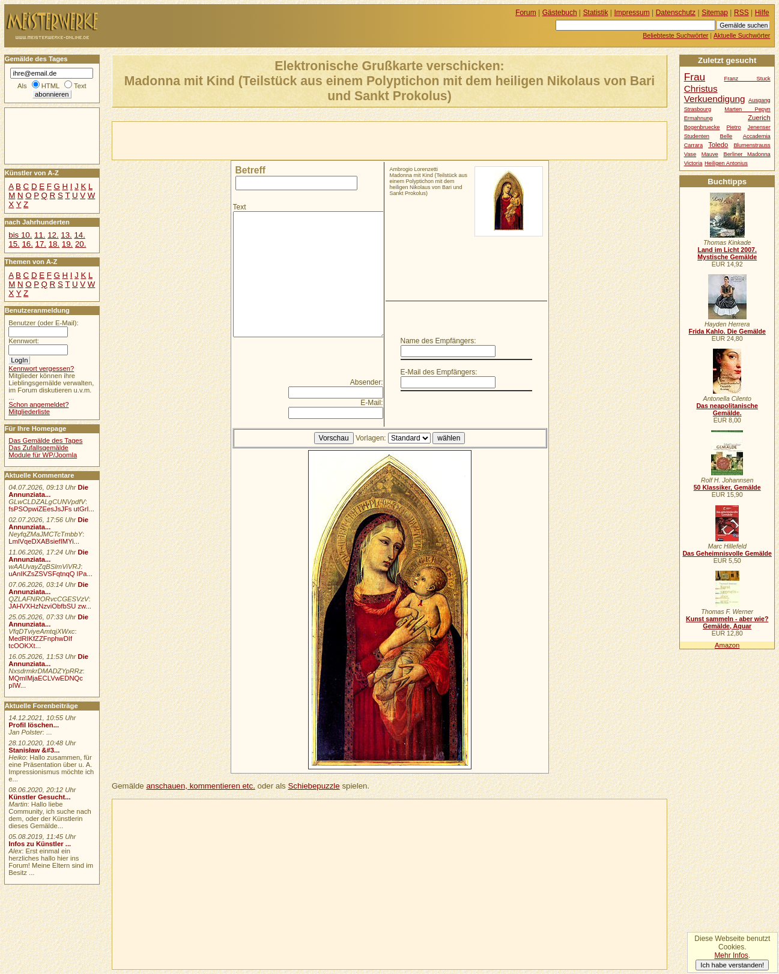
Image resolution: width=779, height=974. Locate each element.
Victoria (693, 163)
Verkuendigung (714, 99)
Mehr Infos (731, 955)
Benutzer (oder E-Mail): (43, 322)
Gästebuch (559, 12)
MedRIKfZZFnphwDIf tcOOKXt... (40, 642)
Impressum (632, 12)
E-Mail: (371, 402)
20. (80, 243)
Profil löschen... (33, 725)
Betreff (250, 170)
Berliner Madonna (746, 154)
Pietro (733, 127)
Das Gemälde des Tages (45, 440)
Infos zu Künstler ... (39, 843)
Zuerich (759, 117)
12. (52, 234)
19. (67, 243)
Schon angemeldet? (38, 404)
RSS (741, 12)
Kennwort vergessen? (41, 368)
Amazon (727, 645)
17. (40, 243)
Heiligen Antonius (726, 163)
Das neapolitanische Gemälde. (727, 409)
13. (66, 234)
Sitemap (715, 12)
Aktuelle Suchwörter (742, 35)
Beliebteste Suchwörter (675, 35)
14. (79, 234)
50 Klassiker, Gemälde (727, 487)
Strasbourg (697, 109)
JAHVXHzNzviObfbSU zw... (49, 606)
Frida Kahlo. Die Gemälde (727, 331)
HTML (50, 85)
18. (54, 243)
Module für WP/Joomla (42, 454)
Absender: (366, 382)
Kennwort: (23, 340)
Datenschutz (676, 12)
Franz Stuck (747, 79)
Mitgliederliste (29, 411)
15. (13, 243)
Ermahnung (698, 118)
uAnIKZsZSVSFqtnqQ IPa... (50, 573)
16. (27, 243)
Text (239, 207)
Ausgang (759, 100)
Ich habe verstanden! (732, 965)
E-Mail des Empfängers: (439, 372)
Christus (701, 88)
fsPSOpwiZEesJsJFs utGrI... (51, 509)
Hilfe (762, 12)
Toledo (718, 144)
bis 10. (20, 234)
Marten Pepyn (747, 109)
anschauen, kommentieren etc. (200, 785)
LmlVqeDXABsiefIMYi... (43, 541)
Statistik (595, 12)
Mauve (710, 154)
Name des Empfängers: (438, 341)
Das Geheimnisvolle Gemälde (727, 553)
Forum (525, 12)
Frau (694, 77)
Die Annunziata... (48, 491)
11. (39, 234)
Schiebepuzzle (313, 785)
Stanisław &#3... (33, 750)
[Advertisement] (252, 140)
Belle (726, 136)
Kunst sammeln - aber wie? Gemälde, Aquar (727, 622)
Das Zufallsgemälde (38, 447)
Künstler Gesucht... (39, 797)
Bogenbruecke (702, 127)
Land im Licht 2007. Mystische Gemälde (727, 253)
